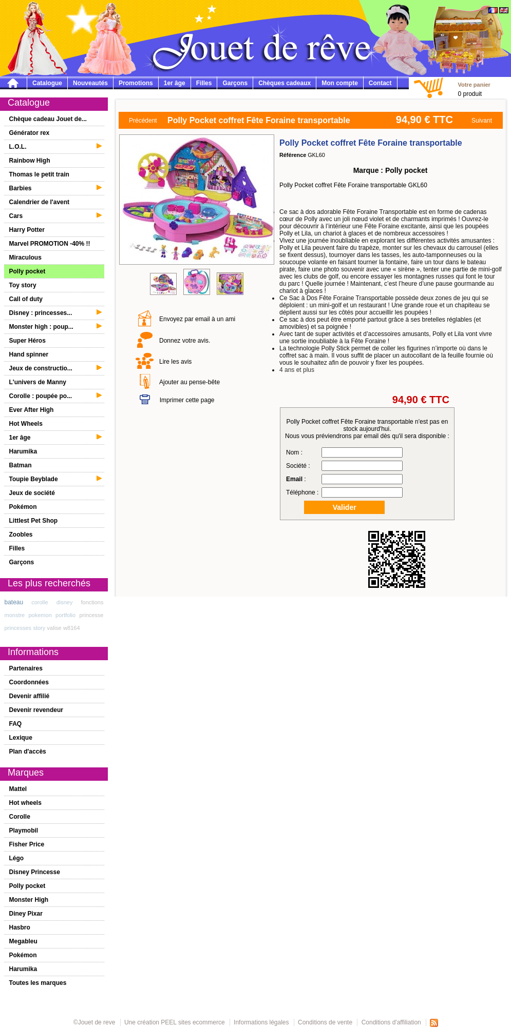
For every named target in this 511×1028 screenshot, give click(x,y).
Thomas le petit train (39, 174)
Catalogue (47, 83)
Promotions (136, 83)
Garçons (235, 83)
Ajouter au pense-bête (189, 382)
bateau (14, 602)
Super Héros (27, 340)
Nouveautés (90, 83)
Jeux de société (32, 493)
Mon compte (339, 83)
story (39, 628)
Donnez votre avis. (184, 340)
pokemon (40, 615)
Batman (20, 465)
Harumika (23, 451)
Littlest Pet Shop (33, 520)
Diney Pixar (26, 913)
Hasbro (19, 927)
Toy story (22, 285)
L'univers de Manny (38, 382)
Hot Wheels (26, 423)
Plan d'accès (27, 751)
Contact (380, 83)
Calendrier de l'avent (39, 202)
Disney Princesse (34, 872)
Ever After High (31, 409)
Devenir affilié (29, 696)
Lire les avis (175, 361)
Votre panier (474, 85)
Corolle (19, 816)
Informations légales (261, 1022)
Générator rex (29, 132)
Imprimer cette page (187, 400)
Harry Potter (27, 229)
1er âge (174, 83)
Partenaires (26, 668)
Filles (204, 83)
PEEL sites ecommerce (192, 1022)
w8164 (71, 628)
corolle (39, 602)
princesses (18, 628)
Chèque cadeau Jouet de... (48, 119)
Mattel (18, 789)
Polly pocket (27, 271)
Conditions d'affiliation (391, 1022)
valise (54, 628)
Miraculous (25, 257)
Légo (16, 858)
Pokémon (23, 506)
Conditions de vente (325, 1022)
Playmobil (24, 830)
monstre (15, 615)
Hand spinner (29, 354)
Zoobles (21, 534)
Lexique (20, 737)
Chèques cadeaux (284, 83)
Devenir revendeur (36, 710)
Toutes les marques (38, 982)
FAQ (15, 723)
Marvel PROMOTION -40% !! (49, 243)
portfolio (65, 615)
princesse (91, 615)
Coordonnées (29, 682)
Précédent (143, 120)
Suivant (481, 120)
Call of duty (26, 299)
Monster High (29, 899)
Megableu (23, 941)
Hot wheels (25, 802)
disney (64, 602)
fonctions (92, 602)
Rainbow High (29, 160)
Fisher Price (27, 844)
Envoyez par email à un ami (197, 319)
